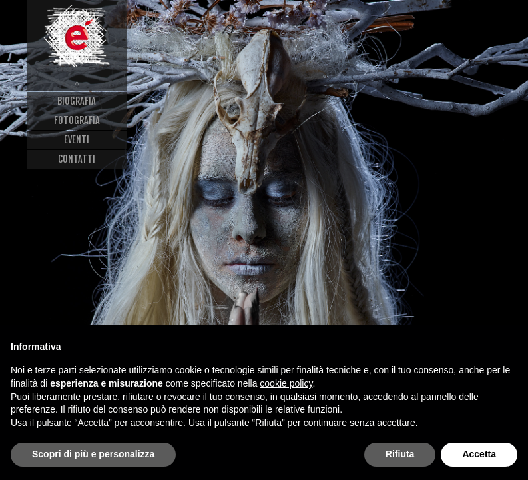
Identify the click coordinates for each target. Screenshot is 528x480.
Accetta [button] (479, 454)
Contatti (76, 159)
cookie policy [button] (286, 383)
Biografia (76, 101)
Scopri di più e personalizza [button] (93, 454)
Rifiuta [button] (400, 454)
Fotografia (77, 120)
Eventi (76, 139)
